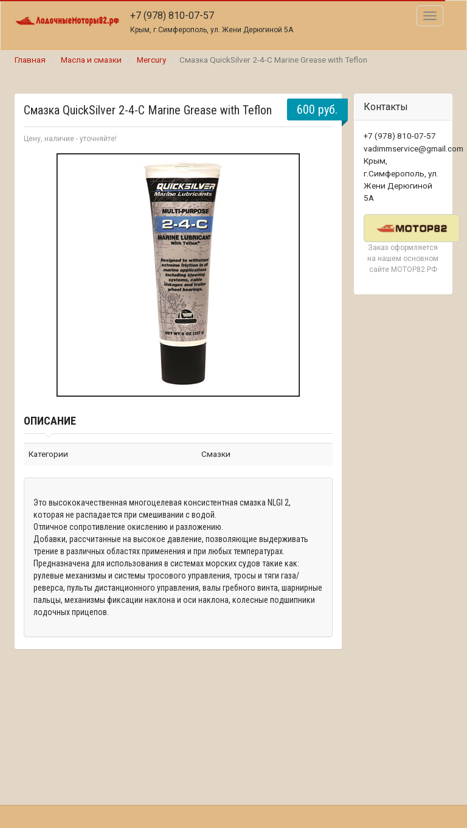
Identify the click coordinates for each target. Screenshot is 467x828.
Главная (30, 59)
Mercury (151, 59)
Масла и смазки (91, 59)
